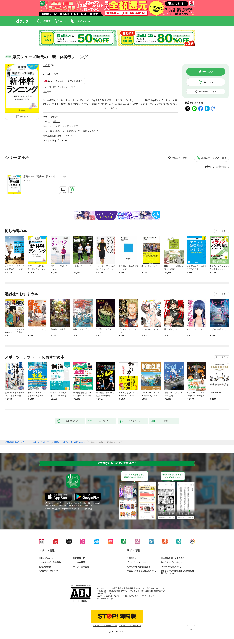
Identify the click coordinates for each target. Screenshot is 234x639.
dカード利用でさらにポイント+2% (58, 87)
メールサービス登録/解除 (50, 562)
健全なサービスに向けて (171, 562)
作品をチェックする (208, 91)
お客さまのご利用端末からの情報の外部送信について (177, 572)
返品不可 (47, 92)
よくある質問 (79, 562)
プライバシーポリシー (136, 562)
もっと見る (220, 231)
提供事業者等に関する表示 (172, 558)
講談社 (56, 121)
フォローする (52, 65)
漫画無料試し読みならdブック (16, 442)
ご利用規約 (131, 558)
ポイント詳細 (73, 81)
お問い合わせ (45, 567)
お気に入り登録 (179, 157)
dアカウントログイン (48, 571)
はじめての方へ (46, 558)
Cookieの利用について (171, 567)
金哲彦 (46, 65)
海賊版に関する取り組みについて (141, 571)
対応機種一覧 (79, 558)
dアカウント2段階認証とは (138, 567)
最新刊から (222, 167)
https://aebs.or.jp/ (105, 598)
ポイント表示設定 (81, 567)
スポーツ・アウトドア (66, 126)
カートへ (208, 82)
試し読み (24, 116)
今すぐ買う (208, 71)
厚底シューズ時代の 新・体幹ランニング (44, 176)
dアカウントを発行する (105, 625)
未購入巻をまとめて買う (213, 157)
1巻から (209, 167)
